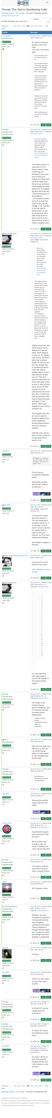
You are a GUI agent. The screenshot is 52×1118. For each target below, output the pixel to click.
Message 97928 (35, 129)
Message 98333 (35, 947)
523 (46, 26)
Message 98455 (35, 1046)
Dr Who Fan (6, 823)
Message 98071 (35, 582)
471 (19, 26)
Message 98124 (35, 793)
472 (23, 26)
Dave (6, 739)
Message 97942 (35, 505)
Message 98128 (35, 906)
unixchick (7, 505)
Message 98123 (35, 769)
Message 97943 (35, 555)
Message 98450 (35, 1024)
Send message (6, 42)
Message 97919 (37, 133)
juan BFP (5, 451)
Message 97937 (35, 451)
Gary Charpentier (10, 234)
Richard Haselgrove (9, 906)
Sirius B (5, 948)
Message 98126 (35, 859)
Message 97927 (35, 36)
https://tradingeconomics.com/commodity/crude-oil (41, 155)
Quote (48, 125)
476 (40, 26)
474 (32, 26)
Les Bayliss (6, 36)
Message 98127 (35, 882)
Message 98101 (35, 739)
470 (15, 26)
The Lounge (19, 13)
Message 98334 (35, 972)
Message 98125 (35, 823)
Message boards (7, 13)
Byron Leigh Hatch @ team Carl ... (16, 556)
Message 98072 (35, 694)
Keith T (5, 882)
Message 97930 (35, 233)
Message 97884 (43, 586)
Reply (43, 125)
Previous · (5, 26)
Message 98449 (35, 1001)
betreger (5, 129)
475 (36, 26)
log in (25, 21)
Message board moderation (10, 15)
